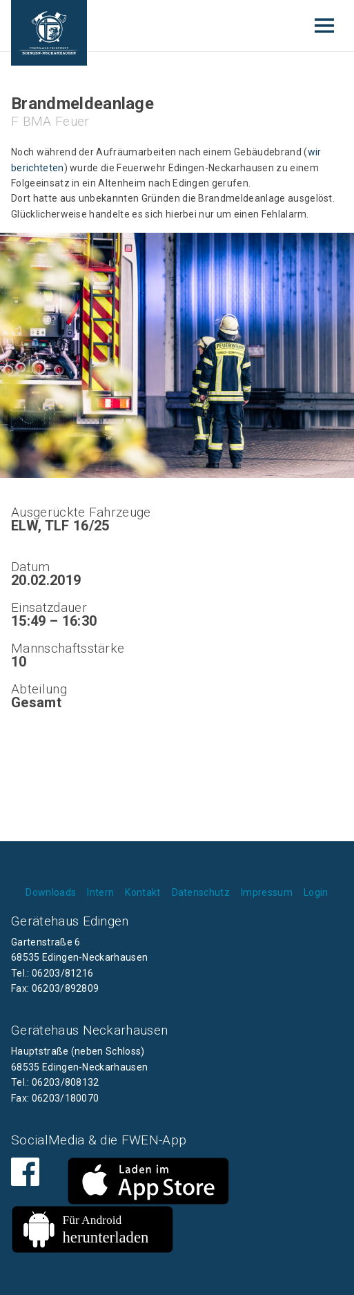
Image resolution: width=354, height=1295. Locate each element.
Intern (100, 892)
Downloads (51, 892)
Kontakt (142, 892)
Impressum (267, 892)
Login (316, 892)
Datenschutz (201, 892)
